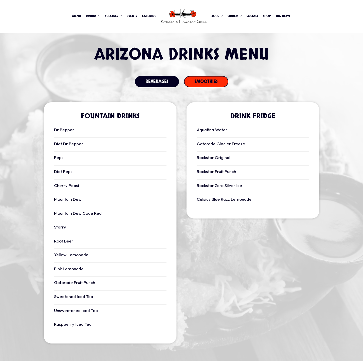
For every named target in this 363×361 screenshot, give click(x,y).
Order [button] (235, 16)
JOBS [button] (217, 16)
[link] (184, 16)
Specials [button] (113, 16)
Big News (283, 16)
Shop (267, 16)
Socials (252, 16)
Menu (76, 16)
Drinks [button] (93, 16)
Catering (149, 16)
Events (132, 16)
